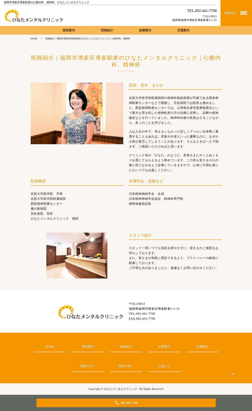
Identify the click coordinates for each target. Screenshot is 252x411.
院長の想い (126, 366)
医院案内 (69, 30)
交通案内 (183, 30)
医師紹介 (107, 30)
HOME (34, 38)
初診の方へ (88, 366)
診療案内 (145, 30)
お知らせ (164, 366)
